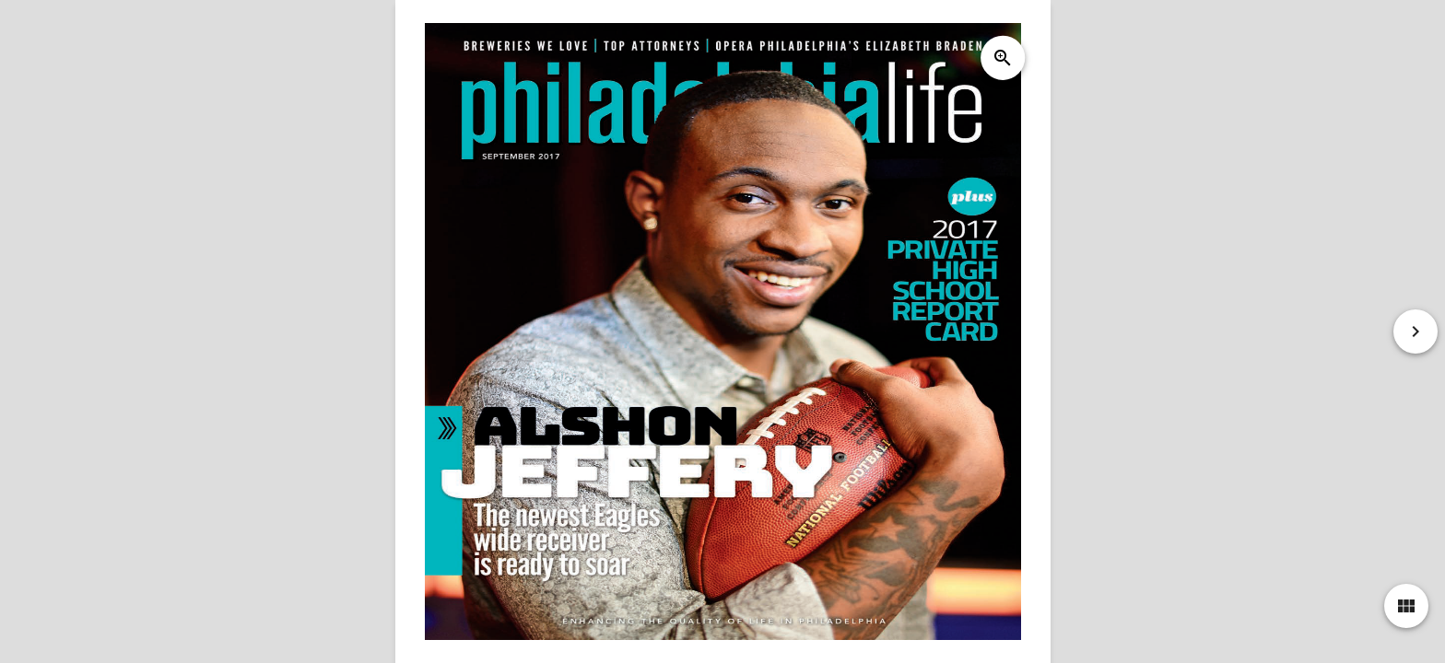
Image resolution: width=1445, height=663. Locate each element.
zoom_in (1002, 58)
